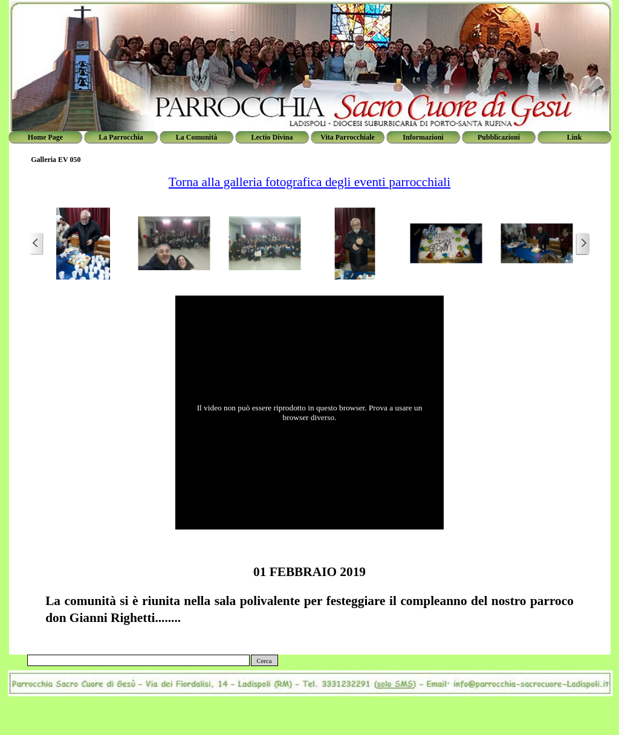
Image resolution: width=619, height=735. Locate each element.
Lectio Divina (272, 137)
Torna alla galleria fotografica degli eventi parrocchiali (309, 182)
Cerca (264, 661)
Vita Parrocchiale (347, 137)
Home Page (45, 137)
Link (574, 137)
